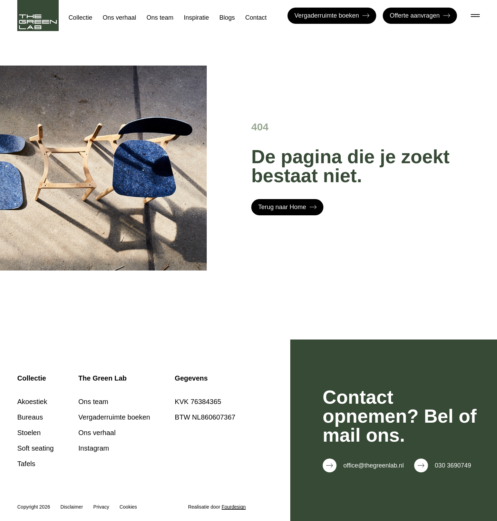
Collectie (80, 17)
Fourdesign (234, 507)
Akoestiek (32, 401)
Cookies (128, 507)
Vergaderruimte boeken (331, 15)
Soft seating (35, 448)
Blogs (227, 17)
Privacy (101, 507)
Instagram (93, 448)
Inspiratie (196, 17)
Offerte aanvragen (420, 15)
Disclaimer (71, 507)
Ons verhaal (119, 17)
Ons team (159, 17)
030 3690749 (453, 465)
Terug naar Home (287, 207)
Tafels (26, 464)
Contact (256, 17)
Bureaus (30, 417)
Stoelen (29, 432)
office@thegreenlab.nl (373, 465)
